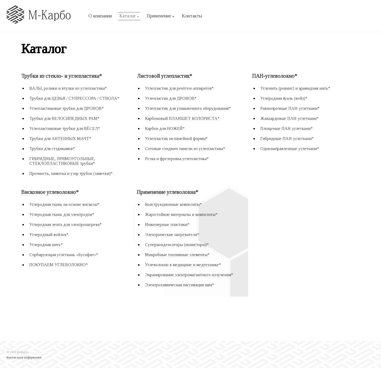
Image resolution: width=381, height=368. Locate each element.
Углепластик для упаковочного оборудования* (188, 108)
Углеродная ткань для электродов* (61, 214)
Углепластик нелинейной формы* (176, 138)
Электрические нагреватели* (172, 234)
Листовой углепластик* (164, 76)
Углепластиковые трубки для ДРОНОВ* (66, 108)
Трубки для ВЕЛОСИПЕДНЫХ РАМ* (64, 118)
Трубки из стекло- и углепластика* (61, 76)
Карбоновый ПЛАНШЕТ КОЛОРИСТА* (182, 118)
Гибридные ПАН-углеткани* (287, 138)
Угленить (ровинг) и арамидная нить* (295, 88)
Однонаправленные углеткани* (289, 148)
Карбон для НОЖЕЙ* (165, 128)
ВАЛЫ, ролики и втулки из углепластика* (68, 88)
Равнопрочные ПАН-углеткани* (290, 108)
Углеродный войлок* (49, 234)
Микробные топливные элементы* (177, 254)
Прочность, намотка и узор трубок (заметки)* (71, 173)
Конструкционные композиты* (173, 204)
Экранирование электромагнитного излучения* (189, 274)
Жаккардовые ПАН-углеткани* (289, 118)
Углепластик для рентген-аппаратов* (179, 88)
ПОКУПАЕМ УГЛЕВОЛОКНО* (58, 264)
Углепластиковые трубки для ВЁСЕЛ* (64, 128)
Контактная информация (24, 357)
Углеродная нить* (46, 244)
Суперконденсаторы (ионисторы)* (177, 244)
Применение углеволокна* (167, 192)
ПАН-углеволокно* (274, 76)
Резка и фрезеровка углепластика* (177, 158)
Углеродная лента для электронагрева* (65, 224)
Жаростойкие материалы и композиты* (181, 214)
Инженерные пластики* (167, 224)
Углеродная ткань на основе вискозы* (64, 204)
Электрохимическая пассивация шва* (179, 285)
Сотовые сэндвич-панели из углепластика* (185, 148)
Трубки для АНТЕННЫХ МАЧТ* (60, 138)
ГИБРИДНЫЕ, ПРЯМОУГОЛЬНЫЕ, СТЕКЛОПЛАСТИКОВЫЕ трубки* (62, 161)
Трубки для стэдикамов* (52, 148)
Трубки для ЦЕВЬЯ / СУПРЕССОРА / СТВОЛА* (74, 98)
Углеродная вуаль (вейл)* (283, 98)
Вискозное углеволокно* (50, 192)
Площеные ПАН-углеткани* (286, 128)
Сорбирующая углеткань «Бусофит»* (63, 254)
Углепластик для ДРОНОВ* (171, 98)
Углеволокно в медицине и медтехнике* (183, 264)
